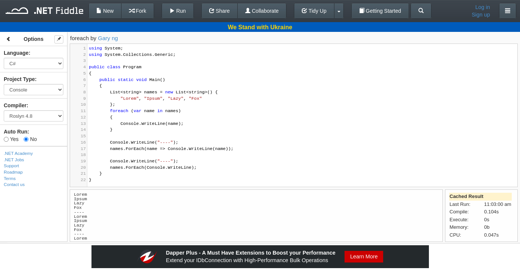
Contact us (14, 184)
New (105, 11)
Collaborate (262, 11)
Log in (482, 7)
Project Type (19, 79)
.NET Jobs (14, 159)
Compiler (15, 105)
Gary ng (108, 38)
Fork (137, 11)
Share (219, 11)
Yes (11, 139)
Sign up (481, 15)
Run (177, 11)
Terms (10, 178)
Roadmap (13, 172)
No (30, 139)
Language (16, 53)
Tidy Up (314, 11)
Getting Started (380, 11)
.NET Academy (18, 153)
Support (11, 165)
